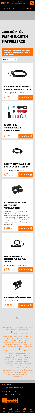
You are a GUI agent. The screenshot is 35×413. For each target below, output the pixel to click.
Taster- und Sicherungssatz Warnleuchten (12, 128)
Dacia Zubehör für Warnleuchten (22, 332)
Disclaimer (7, 384)
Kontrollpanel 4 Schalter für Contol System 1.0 (15, 259)
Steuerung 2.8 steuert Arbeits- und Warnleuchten (16, 205)
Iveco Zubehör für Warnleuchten (15, 334)
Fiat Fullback (8, 50)
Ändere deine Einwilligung (13, 394)
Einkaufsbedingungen (11, 391)
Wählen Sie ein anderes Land (13, 388)
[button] (9, 59)
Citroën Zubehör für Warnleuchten (13, 327)
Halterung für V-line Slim (17, 298)
